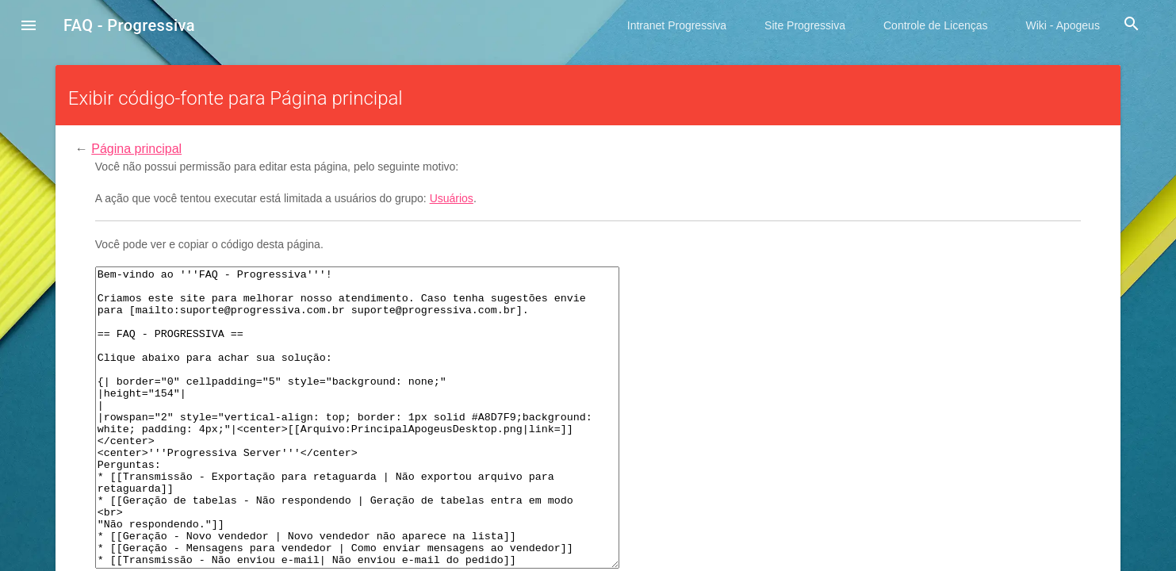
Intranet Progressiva (676, 25)
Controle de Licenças (935, 25)
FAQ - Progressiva (129, 25)
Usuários (451, 198)
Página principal (136, 148)
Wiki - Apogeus (1063, 25)
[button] (29, 27)
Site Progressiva (804, 25)
